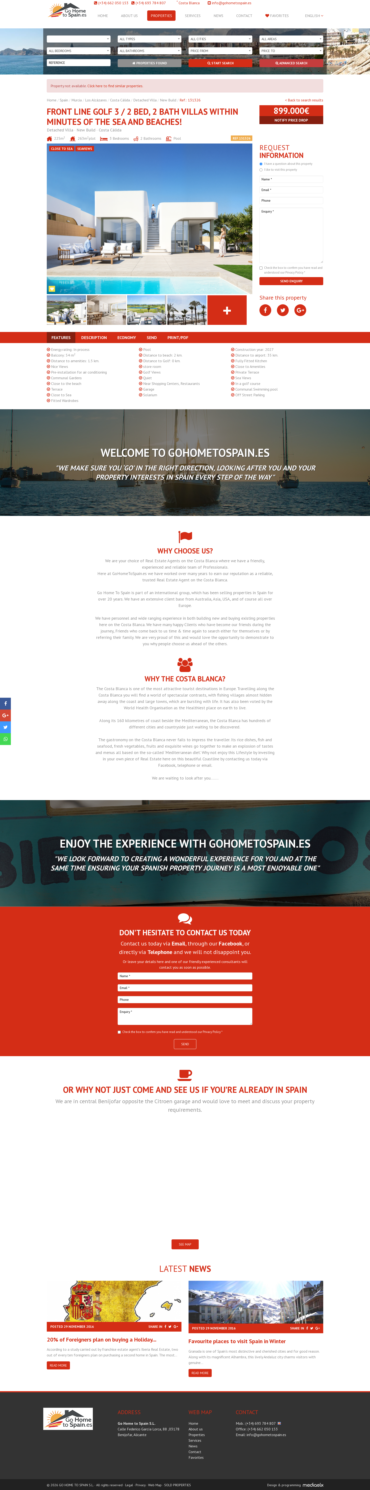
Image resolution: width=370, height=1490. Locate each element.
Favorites (277, 15)
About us (129, 15)
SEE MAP (185, 1244)
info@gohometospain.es (231, 2)
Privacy (141, 1485)
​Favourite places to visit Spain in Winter (237, 1341)
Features (61, 337)
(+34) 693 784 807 (151, 2)
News (218, 15)
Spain (64, 100)
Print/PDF (178, 337)
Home (103, 15)
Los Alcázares (96, 100)
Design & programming (284, 1485)
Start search (220, 63)
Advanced (291, 63)
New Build (168, 100)
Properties (161, 15)
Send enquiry (291, 281)
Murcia (76, 100)
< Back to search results (304, 100)
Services (193, 15)
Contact (244, 15)
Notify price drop (291, 120)
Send (152, 337)
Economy (126, 337)
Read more (58, 1365)
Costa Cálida (120, 100)
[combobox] (79, 39)
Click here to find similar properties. (115, 85)
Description (94, 337)
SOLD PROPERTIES (177, 1485)
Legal (129, 1485)
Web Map (155, 1485)
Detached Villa (145, 100)
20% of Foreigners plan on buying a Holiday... (101, 1339)
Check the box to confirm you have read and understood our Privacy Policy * (172, 1032)
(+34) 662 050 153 (113, 2)
